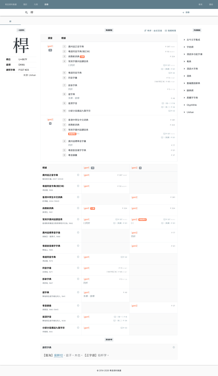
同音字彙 (72, 77)
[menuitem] (197, 40)
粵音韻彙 (72, 155)
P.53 (172, 111)
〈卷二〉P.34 (169, 107)
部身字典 (72, 85)
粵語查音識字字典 (77, 150)
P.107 (170, 65)
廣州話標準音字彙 (77, 141)
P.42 (173, 73)
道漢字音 (72, 103)
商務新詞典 (74, 56)
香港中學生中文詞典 (78, 119)
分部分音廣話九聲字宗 (79, 110)
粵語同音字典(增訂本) (79, 51)
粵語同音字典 (75, 72)
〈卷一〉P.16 (169, 103)
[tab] (10, 21)
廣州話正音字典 (76, 46)
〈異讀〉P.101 (169, 69)
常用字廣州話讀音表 (78, 61)
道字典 (71, 94)
